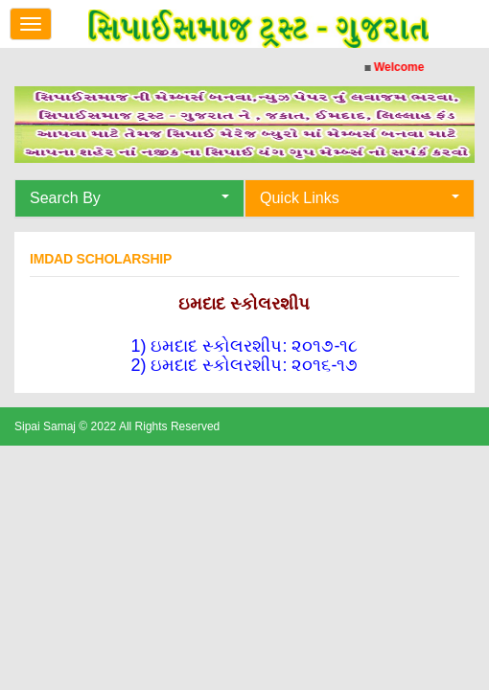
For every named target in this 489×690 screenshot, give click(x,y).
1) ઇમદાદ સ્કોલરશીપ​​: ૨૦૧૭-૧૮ (244, 346)
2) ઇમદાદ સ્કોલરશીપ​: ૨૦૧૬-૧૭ (244, 365)
